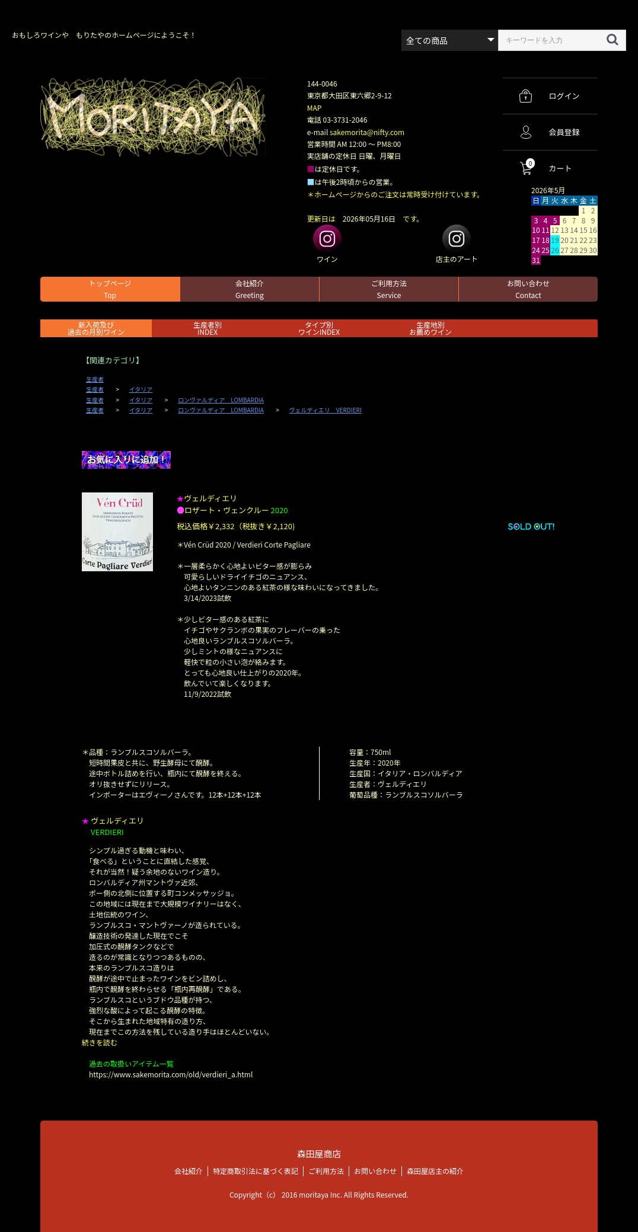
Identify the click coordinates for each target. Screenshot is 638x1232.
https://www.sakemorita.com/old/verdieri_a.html (171, 1074)
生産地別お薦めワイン (430, 328)
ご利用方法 (389, 289)
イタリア (141, 389)
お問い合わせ (528, 289)
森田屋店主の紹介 (435, 1170)
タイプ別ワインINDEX (319, 328)
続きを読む (99, 1042)
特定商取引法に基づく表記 (255, 1170)
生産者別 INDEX (207, 328)
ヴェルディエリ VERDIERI (325, 410)
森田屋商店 (318, 1153)
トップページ (110, 289)
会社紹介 (249, 289)
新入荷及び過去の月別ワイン (96, 328)
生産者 (95, 379)
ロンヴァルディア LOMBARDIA (221, 400)
